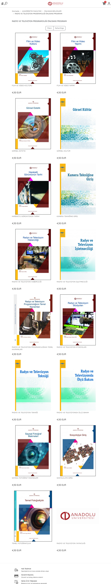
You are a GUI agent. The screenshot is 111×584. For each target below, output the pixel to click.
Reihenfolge (59, 28)
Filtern (49, 28)
